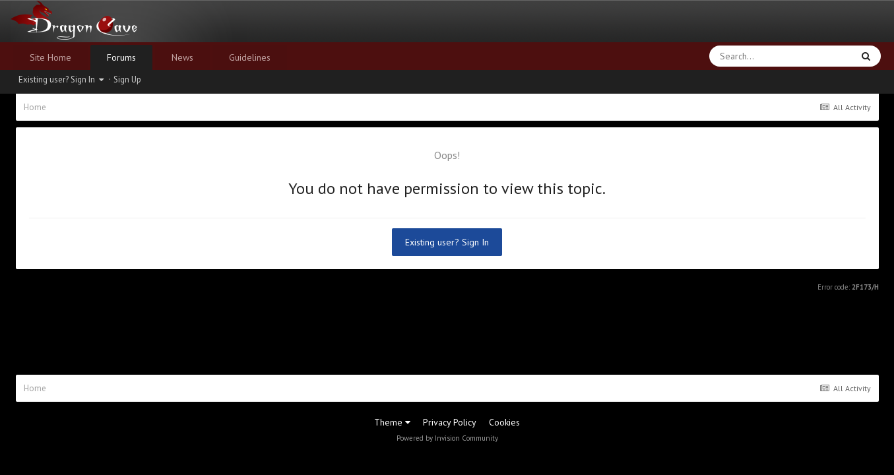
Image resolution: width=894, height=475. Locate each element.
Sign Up (127, 79)
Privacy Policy (449, 422)
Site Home (50, 57)
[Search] (746, 56)
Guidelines (250, 57)
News (182, 57)
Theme (392, 422)
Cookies (504, 422)
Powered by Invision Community (447, 438)
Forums (121, 57)
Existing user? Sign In (61, 79)
